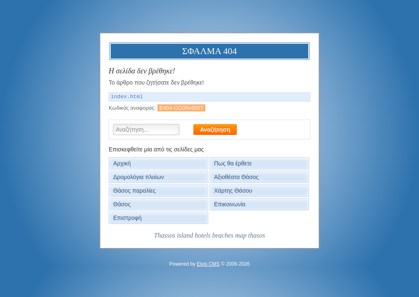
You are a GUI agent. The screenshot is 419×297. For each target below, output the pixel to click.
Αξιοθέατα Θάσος (236, 177)
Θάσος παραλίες (134, 190)
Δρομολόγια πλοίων (138, 177)
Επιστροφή (127, 217)
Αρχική (122, 163)
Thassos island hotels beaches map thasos (209, 235)
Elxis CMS (208, 264)
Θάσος (122, 204)
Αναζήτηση (215, 129)
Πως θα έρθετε (233, 163)
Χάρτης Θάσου (233, 190)
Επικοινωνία (229, 204)
